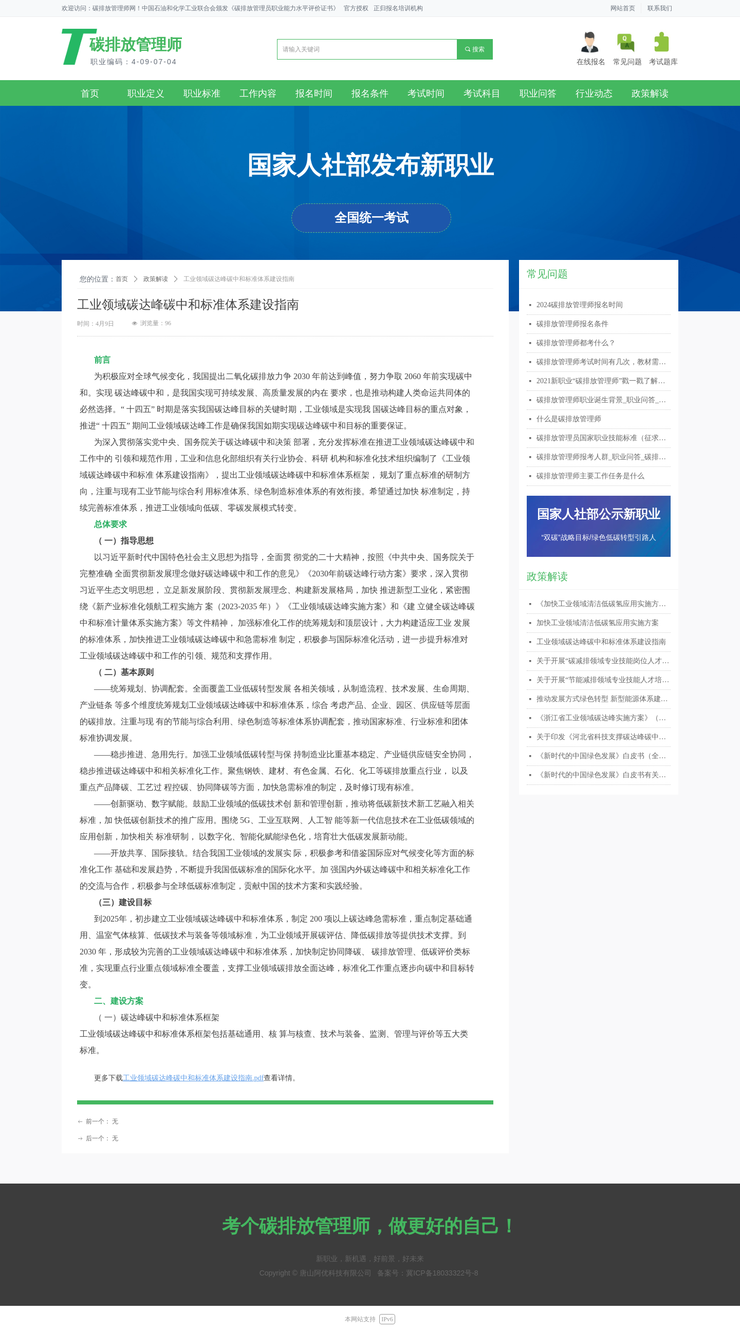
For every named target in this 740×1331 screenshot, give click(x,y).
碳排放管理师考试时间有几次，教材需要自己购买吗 (603, 362)
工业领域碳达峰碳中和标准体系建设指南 (601, 642)
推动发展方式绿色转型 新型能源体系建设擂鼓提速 (603, 699)
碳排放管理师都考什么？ (576, 343)
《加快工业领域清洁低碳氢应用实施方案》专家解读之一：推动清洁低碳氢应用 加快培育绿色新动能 (603, 604)
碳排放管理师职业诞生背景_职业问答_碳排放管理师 (603, 400)
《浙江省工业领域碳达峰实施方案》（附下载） (603, 718)
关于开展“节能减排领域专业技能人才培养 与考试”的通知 (603, 680)
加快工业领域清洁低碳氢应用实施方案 (597, 623)
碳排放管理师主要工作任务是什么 (590, 476)
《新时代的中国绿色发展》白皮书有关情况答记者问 (603, 775)
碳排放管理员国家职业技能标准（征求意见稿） (603, 438)
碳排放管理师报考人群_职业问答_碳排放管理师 (603, 457)
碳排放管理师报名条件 (572, 324)
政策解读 (155, 279)
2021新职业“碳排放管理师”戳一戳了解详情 (603, 381)
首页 (122, 279)
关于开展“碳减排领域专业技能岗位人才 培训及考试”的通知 (603, 661)
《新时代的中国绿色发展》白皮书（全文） (603, 756)
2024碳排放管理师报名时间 (579, 305)
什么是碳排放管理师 (568, 419)
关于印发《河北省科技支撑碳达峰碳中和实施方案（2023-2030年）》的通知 (603, 737)
